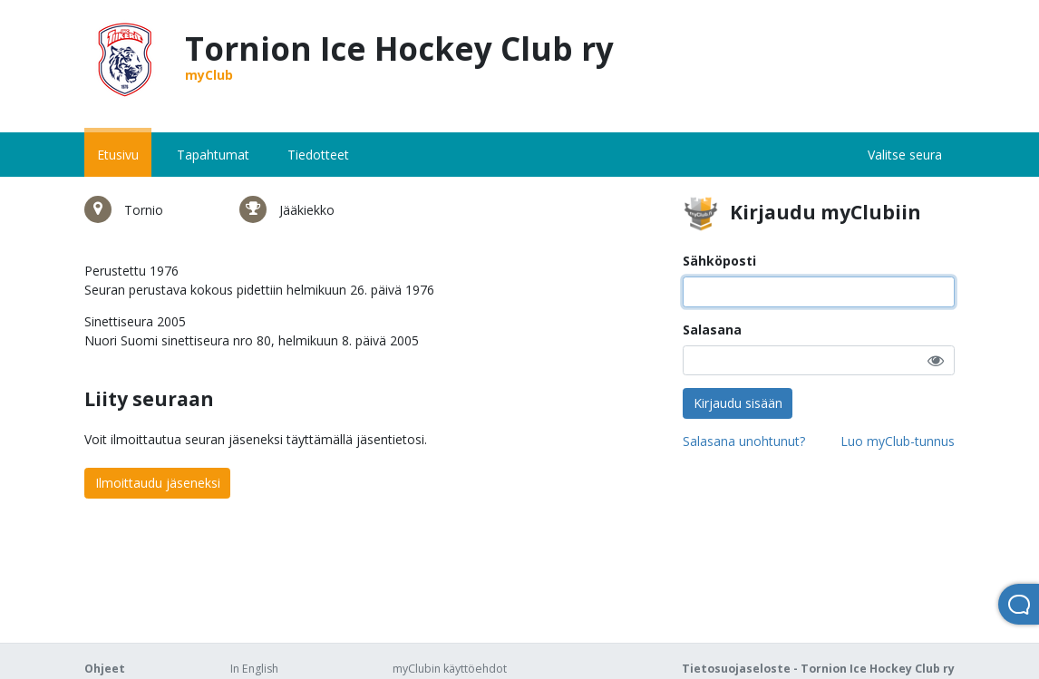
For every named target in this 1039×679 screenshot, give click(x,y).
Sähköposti (719, 260)
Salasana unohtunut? (744, 441)
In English (254, 668)
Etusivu (118, 154)
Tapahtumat (213, 154)
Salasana (712, 329)
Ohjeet (104, 668)
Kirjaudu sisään (738, 403)
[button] (935, 360)
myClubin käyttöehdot (450, 668)
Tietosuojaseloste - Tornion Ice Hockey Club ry (818, 668)
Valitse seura (905, 154)
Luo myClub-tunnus (897, 441)
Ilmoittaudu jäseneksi (157, 482)
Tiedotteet (318, 154)
